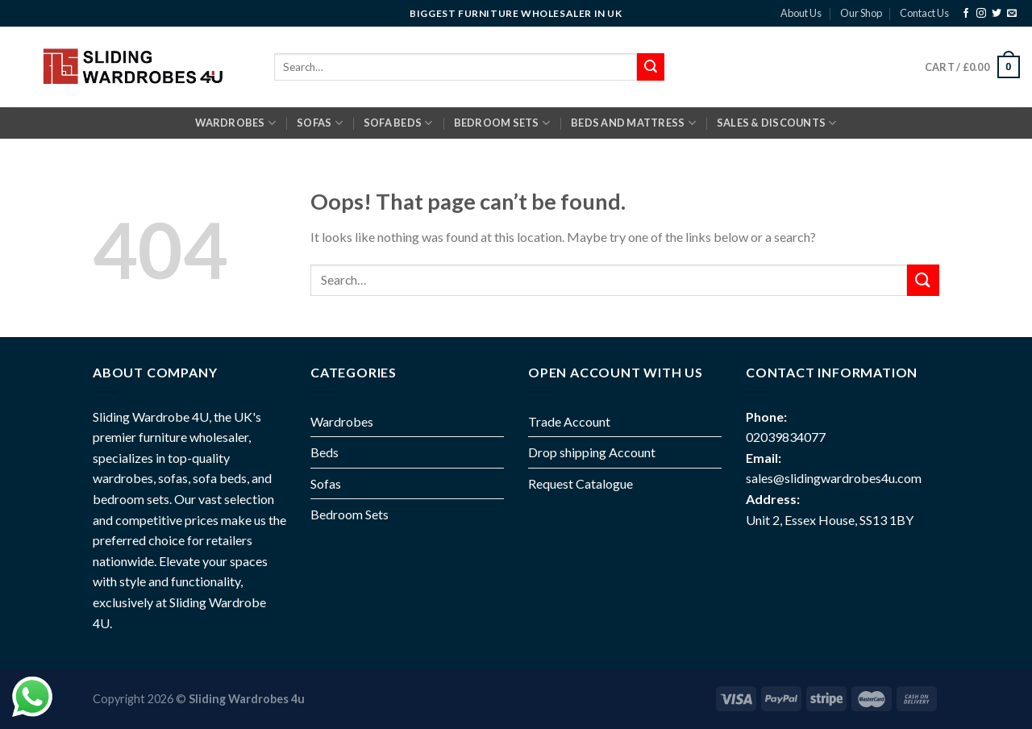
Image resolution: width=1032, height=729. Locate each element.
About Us (801, 12)
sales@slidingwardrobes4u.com (834, 477)
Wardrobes (235, 123)
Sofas (325, 483)
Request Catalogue (580, 483)
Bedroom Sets (349, 514)
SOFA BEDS (398, 123)
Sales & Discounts (777, 123)
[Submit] (923, 280)
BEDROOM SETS (502, 123)
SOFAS (320, 123)
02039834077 (786, 436)
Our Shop (861, 12)
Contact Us (924, 12)
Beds (324, 452)
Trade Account (569, 421)
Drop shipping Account (591, 452)
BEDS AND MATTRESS (633, 123)
